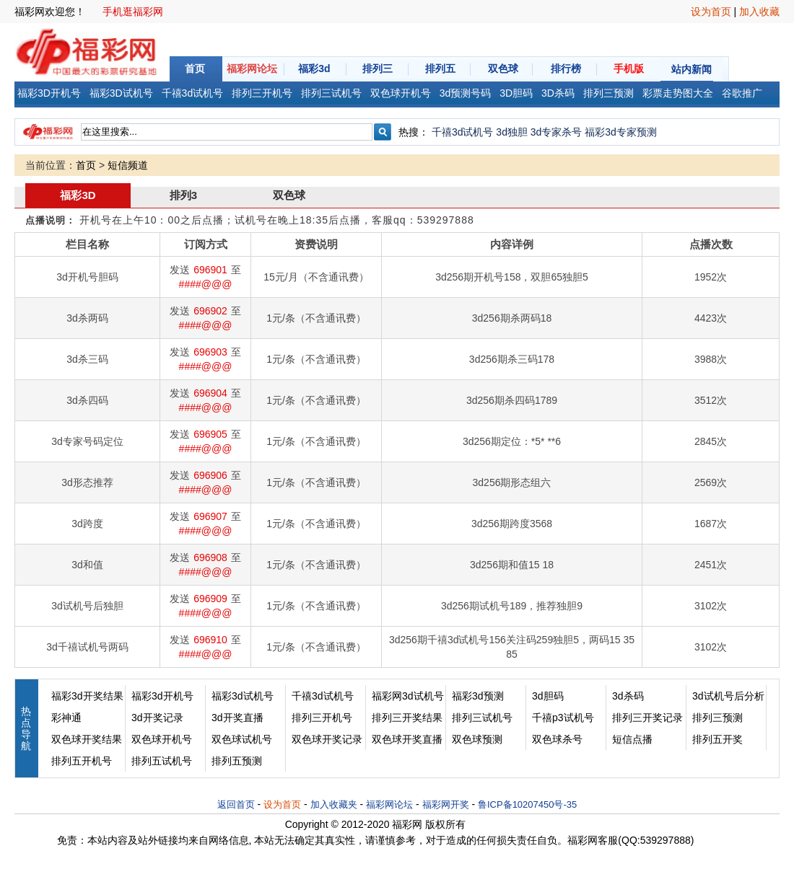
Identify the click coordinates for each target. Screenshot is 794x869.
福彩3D (77, 195)
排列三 (377, 68)
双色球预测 (477, 739)
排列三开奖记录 (647, 717)
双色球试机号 (241, 739)
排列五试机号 (161, 761)
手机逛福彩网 (132, 11)
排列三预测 (717, 717)
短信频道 (128, 165)
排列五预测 (236, 761)
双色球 (503, 68)
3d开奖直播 (237, 717)
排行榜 (566, 68)
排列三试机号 (482, 717)
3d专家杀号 (557, 132)
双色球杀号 (557, 739)
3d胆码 (548, 696)
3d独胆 (512, 132)
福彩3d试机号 (242, 696)
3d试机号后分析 (728, 696)
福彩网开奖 (445, 804)
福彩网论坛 (252, 68)
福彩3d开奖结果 (87, 696)
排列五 (440, 68)
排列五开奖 (717, 739)
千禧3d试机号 (463, 132)
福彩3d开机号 (162, 696)
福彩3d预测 (478, 696)
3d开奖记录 (157, 717)
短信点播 (632, 739)
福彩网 (407, 824)
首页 (195, 68)
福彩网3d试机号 (408, 696)
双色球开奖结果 (86, 739)
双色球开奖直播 (407, 739)
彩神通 (66, 717)
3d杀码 (628, 696)
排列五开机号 (81, 761)
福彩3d (314, 68)
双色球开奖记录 (327, 739)
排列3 (183, 195)
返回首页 (236, 804)
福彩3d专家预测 (621, 132)
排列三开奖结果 (407, 717)
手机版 (629, 68)
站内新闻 (691, 69)
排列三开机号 (322, 717)
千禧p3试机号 (563, 717)
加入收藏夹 (333, 804)
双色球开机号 (161, 739)
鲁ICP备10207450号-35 (527, 804)
